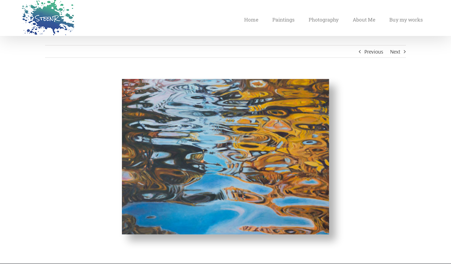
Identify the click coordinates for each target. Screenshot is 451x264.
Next (395, 51)
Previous (373, 51)
